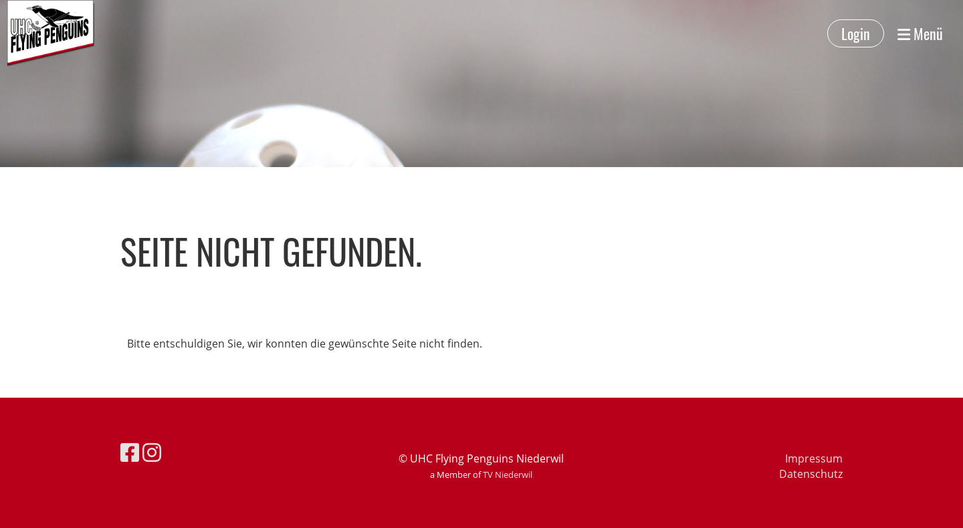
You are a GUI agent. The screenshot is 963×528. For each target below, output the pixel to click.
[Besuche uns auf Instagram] (151, 452)
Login (855, 33)
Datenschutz (811, 474)
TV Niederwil (507, 475)
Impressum (814, 458)
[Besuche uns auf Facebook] (129, 452)
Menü (920, 33)
